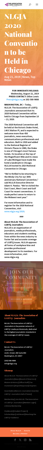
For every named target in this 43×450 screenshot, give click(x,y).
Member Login (29, 402)
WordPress (21, 447)
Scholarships (9, 414)
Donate (27, 431)
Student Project (20, 411)
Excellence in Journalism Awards (24, 391)
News (25, 77)
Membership (9, 399)
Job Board (20, 414)
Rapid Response (21, 386)
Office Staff (23, 382)
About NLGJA (16, 431)
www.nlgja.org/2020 (14, 211)
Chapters (32, 386)
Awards (7, 391)
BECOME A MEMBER (21, 299)
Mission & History (11, 382)
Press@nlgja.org (14, 99)
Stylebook (8, 411)
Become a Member (20, 434)
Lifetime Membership (12, 406)
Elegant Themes (21, 444)
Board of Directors (27, 379)
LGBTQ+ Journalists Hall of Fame (17, 394)
